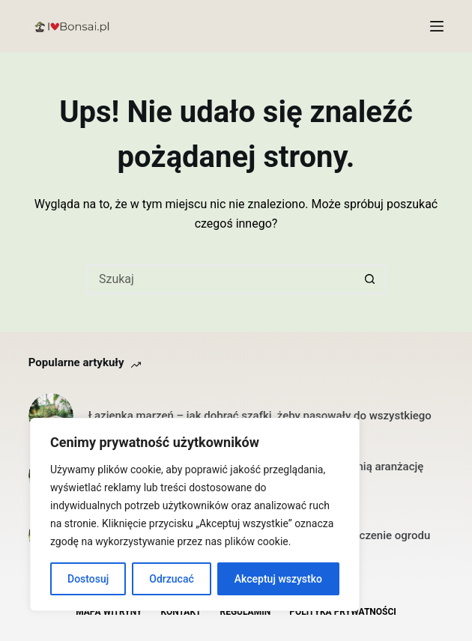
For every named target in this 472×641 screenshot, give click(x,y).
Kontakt (181, 612)
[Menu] (437, 26)
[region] (195, 514)
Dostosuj (88, 579)
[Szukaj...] (221, 279)
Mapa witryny (109, 612)
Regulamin (245, 612)
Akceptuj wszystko (278, 579)
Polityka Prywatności (342, 612)
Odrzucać (171, 579)
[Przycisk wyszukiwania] (371, 279)
